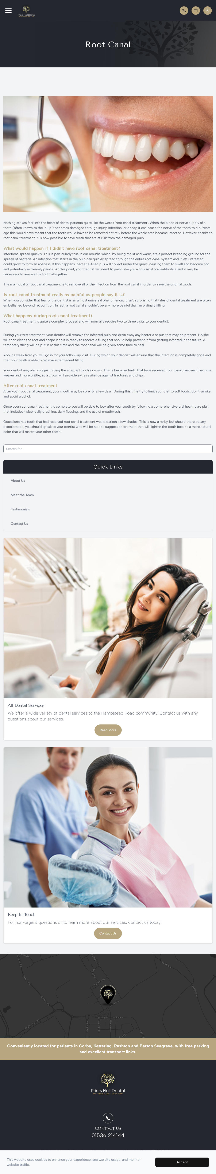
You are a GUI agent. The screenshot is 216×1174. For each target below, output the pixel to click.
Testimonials (20, 509)
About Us (18, 481)
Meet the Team (22, 495)
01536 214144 (108, 1135)
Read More (108, 730)
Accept (182, 1162)
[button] (8, 10)
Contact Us (19, 524)
